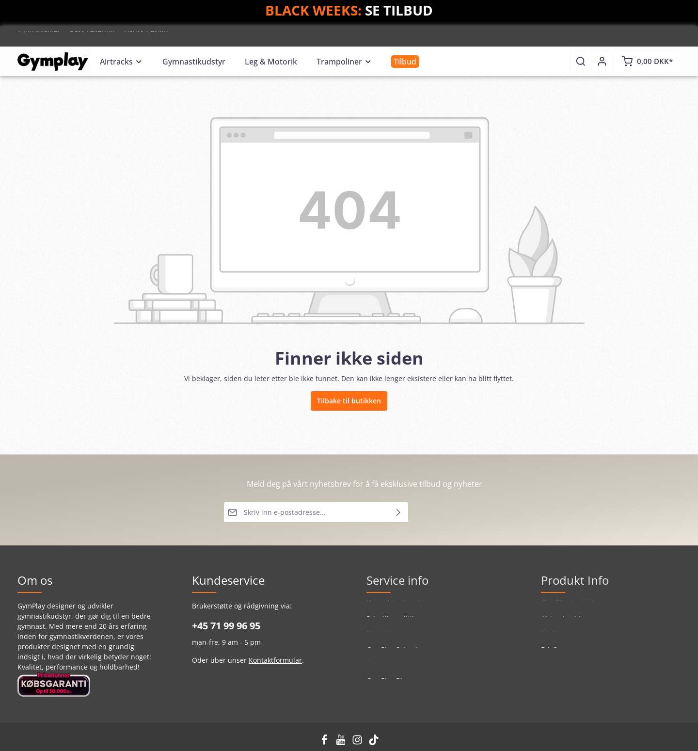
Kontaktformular (275, 660)
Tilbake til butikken (349, 400)
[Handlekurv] (647, 61)
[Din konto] (602, 61)
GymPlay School (391, 654)
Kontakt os (383, 639)
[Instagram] (358, 742)
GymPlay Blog (388, 685)
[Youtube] (341, 742)
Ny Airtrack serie (568, 639)
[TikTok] (373, 742)
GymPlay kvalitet (567, 608)
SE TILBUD (399, 10)
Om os (376, 670)
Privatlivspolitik (390, 623)
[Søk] (580, 61)
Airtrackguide (563, 623)
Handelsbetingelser (398, 608)
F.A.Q (549, 654)
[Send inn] (398, 512)
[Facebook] (325, 742)
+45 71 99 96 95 (226, 625)
